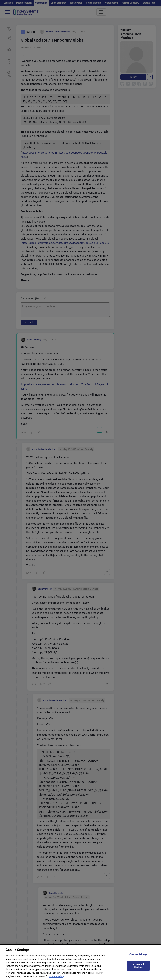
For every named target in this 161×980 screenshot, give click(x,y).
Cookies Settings (138, 956)
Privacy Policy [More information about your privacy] (56, 978)
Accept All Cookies (138, 967)
